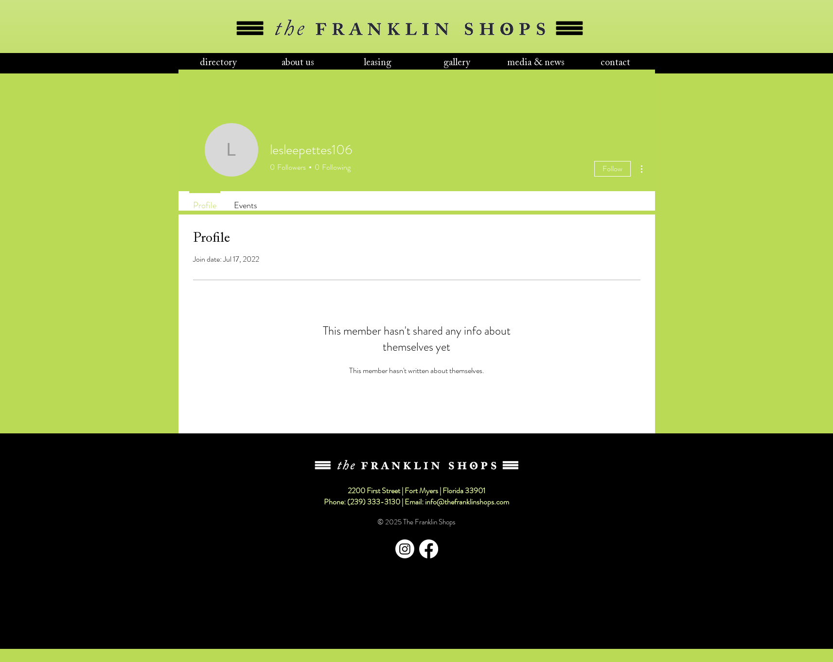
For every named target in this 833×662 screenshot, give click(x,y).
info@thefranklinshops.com (467, 501)
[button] (218, 63)
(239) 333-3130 (373, 501)
